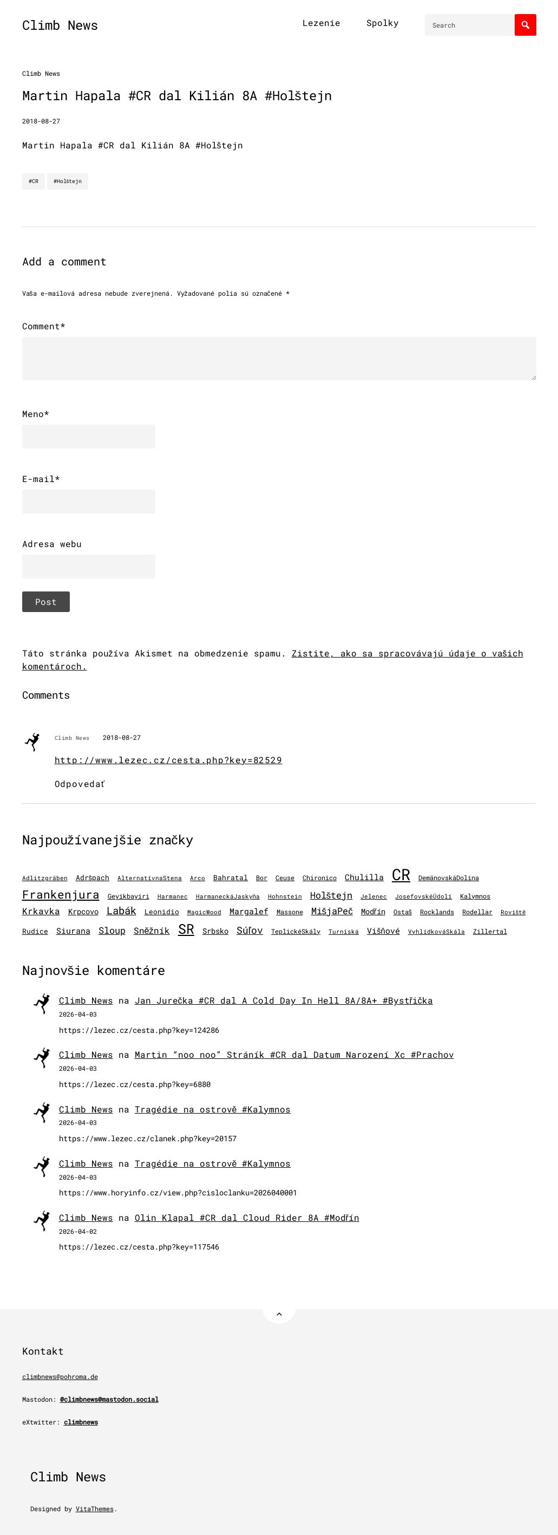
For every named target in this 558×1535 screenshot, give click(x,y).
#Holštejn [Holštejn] (68, 181)
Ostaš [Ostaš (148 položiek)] (402, 911)
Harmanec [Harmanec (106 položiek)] (172, 896)
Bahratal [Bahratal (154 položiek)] (230, 877)
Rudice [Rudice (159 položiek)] (35, 931)
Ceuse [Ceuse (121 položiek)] (284, 878)
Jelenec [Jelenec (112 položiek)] (373, 896)
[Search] (525, 25)
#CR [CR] (33, 181)
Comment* (43, 325)
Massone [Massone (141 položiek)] (290, 911)
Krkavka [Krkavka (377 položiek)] (41, 910)
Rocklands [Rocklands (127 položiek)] (437, 912)
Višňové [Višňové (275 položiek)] (383, 931)
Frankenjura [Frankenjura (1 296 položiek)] (61, 894)
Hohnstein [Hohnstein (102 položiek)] (285, 896)
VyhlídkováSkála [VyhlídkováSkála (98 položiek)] (436, 931)
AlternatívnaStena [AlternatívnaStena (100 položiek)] (149, 878)
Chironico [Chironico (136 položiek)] (320, 877)
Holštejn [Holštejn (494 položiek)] (331, 895)
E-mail (41, 478)
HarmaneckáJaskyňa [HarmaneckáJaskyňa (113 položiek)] (228, 896)
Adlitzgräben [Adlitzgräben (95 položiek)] (45, 878)
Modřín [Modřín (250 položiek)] (373, 911)
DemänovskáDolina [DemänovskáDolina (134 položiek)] (448, 877)
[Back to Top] (279, 1307)
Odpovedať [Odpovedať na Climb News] (80, 783)
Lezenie (321, 22)
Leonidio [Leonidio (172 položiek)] (162, 911)
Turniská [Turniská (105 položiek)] (344, 931)
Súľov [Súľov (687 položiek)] (250, 929)
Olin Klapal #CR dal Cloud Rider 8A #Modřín (247, 1217)
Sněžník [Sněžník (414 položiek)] (152, 930)
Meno (35, 413)
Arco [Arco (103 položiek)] (197, 878)
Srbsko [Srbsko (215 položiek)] (215, 931)
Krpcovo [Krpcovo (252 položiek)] (83, 911)
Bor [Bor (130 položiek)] (261, 878)
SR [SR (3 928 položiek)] (186, 929)
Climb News (60, 25)
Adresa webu (52, 543)
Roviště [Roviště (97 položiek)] (513, 912)
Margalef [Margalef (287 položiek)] (248, 911)
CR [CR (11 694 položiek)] (401, 873)
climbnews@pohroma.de (60, 1376)
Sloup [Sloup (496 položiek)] (112, 930)
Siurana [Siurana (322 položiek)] (73, 930)
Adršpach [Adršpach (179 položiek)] (93, 877)
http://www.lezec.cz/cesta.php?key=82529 (169, 759)
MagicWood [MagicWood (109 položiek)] (204, 912)
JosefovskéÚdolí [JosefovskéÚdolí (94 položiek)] (423, 896)
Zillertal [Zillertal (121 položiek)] (490, 931)
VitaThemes (95, 1508)
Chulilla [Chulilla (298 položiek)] (364, 876)
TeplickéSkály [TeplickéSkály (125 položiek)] (295, 931)
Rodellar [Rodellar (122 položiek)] (477, 912)
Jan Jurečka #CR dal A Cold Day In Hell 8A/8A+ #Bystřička (284, 1000)
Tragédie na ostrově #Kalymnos (213, 1109)
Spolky (382, 22)
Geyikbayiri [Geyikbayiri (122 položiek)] (128, 896)
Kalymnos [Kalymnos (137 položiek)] (475, 896)
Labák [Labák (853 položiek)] (121, 910)
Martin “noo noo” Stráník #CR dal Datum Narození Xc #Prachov (294, 1054)
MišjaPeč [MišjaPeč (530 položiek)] (332, 911)
